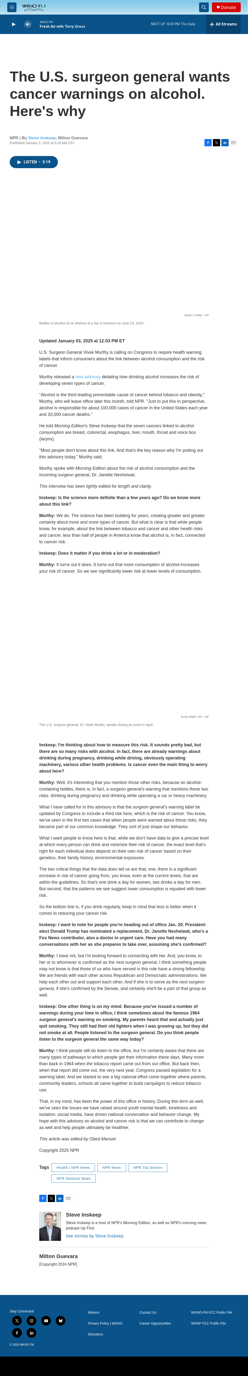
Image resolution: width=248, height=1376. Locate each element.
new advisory (88, 376)
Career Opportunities (155, 1323)
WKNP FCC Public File (208, 1323)
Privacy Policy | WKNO (105, 1323)
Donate (228, 7)
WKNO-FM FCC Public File (211, 1312)
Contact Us (148, 1312)
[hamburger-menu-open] (11, 7)
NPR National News (74, 1178)
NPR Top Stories (148, 1168)
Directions (95, 1334)
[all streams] (223, 24)
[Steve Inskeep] (50, 1226)
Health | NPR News (73, 1168)
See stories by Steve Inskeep (95, 1236)
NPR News (111, 1168)
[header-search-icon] (204, 7)
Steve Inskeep (42, 138)
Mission (93, 1312)
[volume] (28, 24)
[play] (13, 24)
